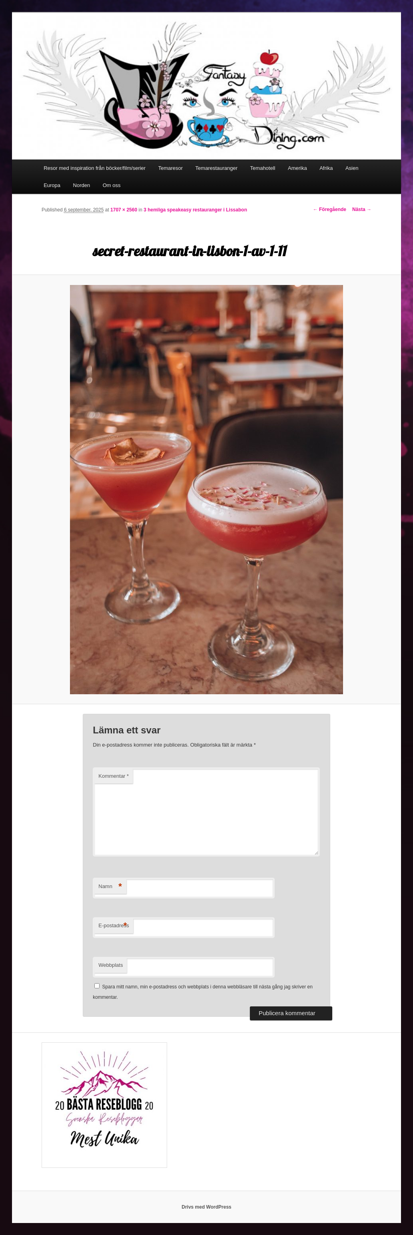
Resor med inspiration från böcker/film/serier (95, 168)
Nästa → (361, 209)
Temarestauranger (217, 168)
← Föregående (329, 209)
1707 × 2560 (123, 210)
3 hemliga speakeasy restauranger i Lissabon (195, 210)
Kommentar (113, 776)
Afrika (326, 168)
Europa (52, 185)
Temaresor (170, 168)
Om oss (112, 185)
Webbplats (110, 965)
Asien (352, 168)
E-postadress (113, 926)
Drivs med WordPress (206, 1207)
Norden (81, 185)
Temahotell (262, 168)
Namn (110, 886)
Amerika (297, 168)
